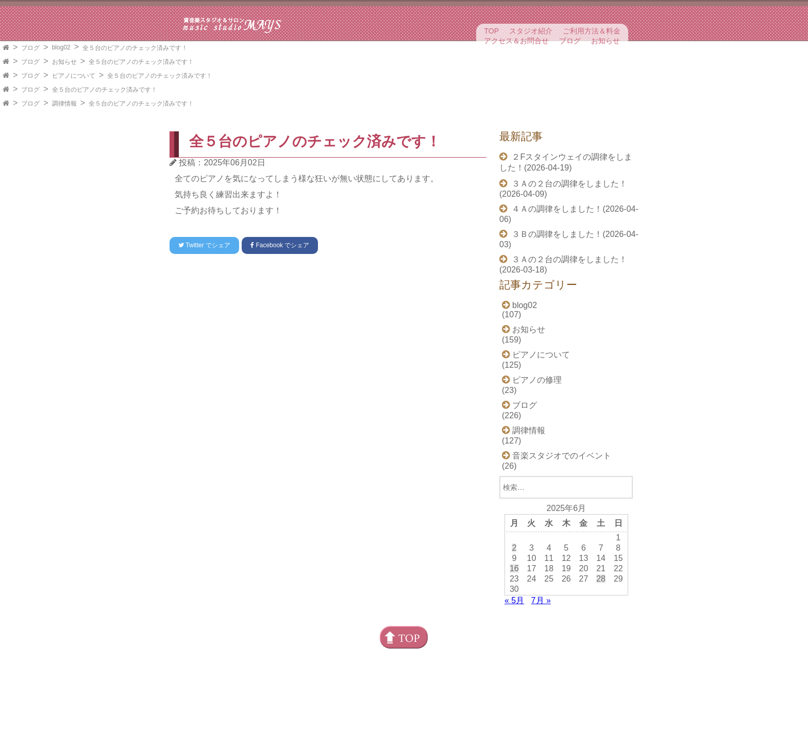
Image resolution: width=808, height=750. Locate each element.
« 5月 (514, 600)
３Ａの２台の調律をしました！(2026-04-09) (563, 188)
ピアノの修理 (537, 380)
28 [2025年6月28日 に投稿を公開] (600, 578)
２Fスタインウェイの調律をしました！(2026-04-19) (565, 162)
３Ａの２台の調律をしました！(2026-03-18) (563, 264)
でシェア (204, 245)
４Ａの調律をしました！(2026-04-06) (568, 214)
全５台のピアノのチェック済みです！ (135, 48)
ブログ (570, 41)
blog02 (61, 47)
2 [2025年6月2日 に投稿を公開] (514, 547)
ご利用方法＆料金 (591, 31)
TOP (491, 31)
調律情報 (64, 103)
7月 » (541, 600)
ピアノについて (73, 75)
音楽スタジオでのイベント (561, 455)
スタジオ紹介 (530, 31)
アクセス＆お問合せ (516, 41)
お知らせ (605, 41)
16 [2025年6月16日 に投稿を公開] (514, 568)
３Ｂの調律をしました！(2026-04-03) (568, 239)
